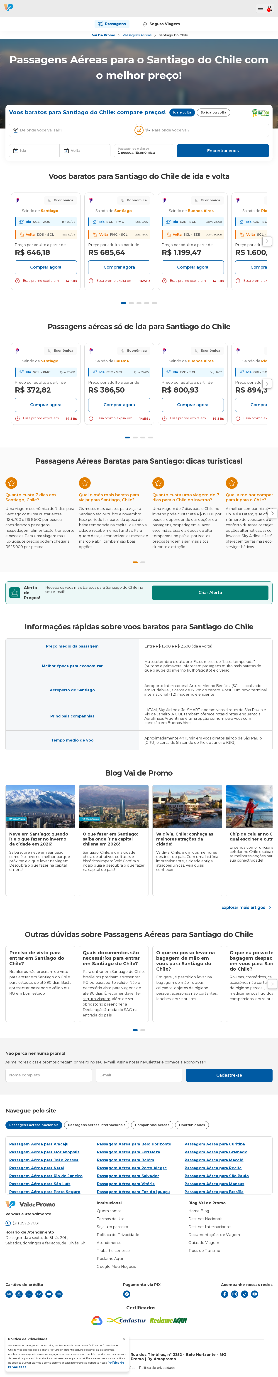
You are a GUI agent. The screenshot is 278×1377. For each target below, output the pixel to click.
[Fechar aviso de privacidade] (124, 1339)
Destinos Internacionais (209, 1227)
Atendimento (109, 1243)
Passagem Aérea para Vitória (126, 1184)
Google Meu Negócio (116, 1266)
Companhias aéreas (152, 1125)
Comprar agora (45, 267)
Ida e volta (182, 112)
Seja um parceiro (112, 1227)
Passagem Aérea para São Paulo (217, 1176)
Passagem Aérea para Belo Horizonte (134, 1144)
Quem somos (109, 1211)
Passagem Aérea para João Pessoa (43, 1160)
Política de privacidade (157, 1368)
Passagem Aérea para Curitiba (215, 1144)
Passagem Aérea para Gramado (216, 1152)
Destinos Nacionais (205, 1219)
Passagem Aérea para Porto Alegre (132, 1168)
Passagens (112, 24)
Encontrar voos (223, 150)
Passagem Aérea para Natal (36, 1168)
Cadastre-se (229, 1075)
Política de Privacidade (118, 1235)
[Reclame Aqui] (168, 1320)
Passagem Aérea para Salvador (128, 1176)
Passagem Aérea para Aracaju (38, 1144)
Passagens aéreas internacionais (96, 1125)
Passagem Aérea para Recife (213, 1168)
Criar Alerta (210, 592)
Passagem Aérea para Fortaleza (128, 1152)
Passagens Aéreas (136, 35)
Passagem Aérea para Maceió (214, 1160)
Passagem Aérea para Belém (125, 1160)
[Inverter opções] (139, 130)
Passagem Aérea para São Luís (40, 1184)
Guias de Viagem (203, 1243)
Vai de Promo (103, 35)
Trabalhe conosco (113, 1250)
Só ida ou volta (213, 112)
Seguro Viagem (161, 24)
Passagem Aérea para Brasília (214, 1192)
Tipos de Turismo (204, 1250)
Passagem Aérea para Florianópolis (44, 1152)
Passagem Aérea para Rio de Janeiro (46, 1176)
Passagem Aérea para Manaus (214, 1184)
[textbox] (73, 130)
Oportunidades (192, 1125)
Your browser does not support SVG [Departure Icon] (17, 211)
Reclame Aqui (110, 1258)
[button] (15, 130)
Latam (247, 514)
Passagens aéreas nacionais (34, 1125)
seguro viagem (96, 999)
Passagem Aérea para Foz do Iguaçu (133, 1192)
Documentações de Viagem (214, 1235)
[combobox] (76, 130)
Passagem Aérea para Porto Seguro (44, 1192)
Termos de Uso (110, 1219)
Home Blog (199, 1211)
